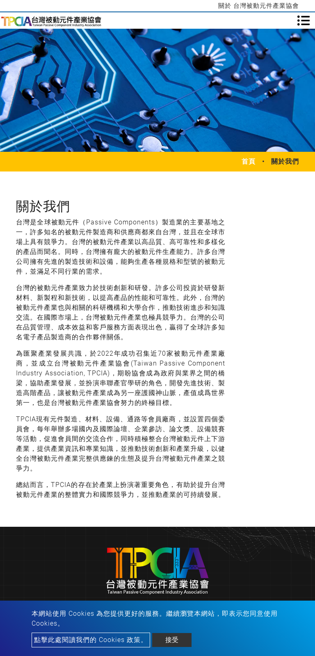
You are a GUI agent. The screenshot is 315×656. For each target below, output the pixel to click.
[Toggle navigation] (303, 20)
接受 (171, 640)
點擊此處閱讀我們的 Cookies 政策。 (91, 640)
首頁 (249, 161)
